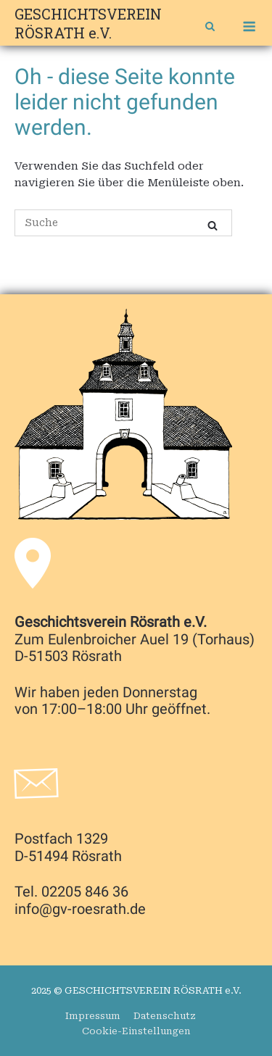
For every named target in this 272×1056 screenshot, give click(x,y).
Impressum (92, 1015)
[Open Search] (210, 28)
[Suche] (212, 225)
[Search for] (123, 222)
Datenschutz (164, 1015)
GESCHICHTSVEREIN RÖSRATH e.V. (88, 23)
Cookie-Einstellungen (136, 1031)
